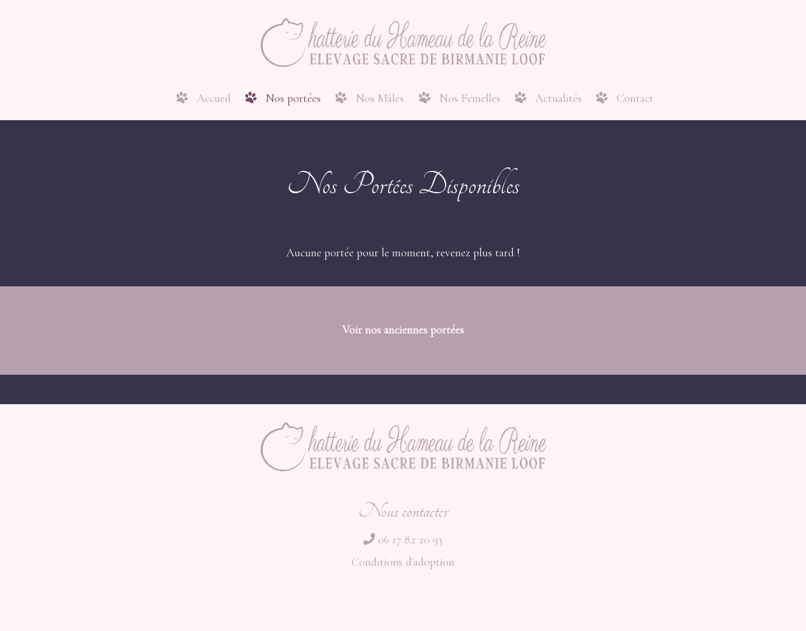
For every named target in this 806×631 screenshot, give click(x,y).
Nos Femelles (469, 98)
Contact (635, 98)
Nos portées (293, 98)
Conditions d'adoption (403, 567)
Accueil (214, 98)
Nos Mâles (380, 98)
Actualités (558, 98)
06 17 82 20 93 (403, 544)
